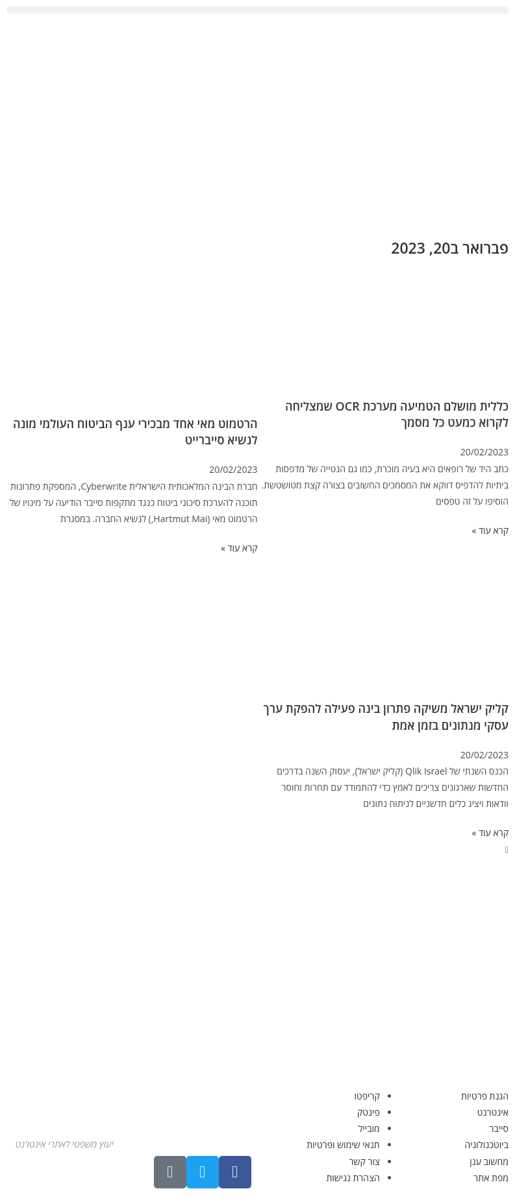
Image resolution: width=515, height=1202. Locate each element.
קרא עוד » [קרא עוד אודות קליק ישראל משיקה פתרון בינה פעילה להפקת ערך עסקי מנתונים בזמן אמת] (490, 832)
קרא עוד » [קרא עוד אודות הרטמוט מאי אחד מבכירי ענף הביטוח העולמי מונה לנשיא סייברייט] (239, 548)
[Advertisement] (257, 124)
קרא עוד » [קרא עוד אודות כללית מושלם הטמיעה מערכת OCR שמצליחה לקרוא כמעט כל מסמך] (490, 530)
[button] (257, 10)
